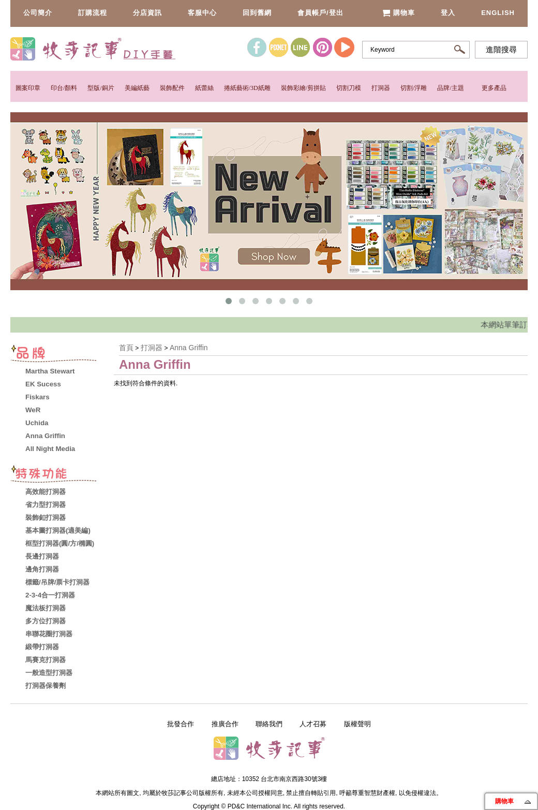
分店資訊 (147, 13)
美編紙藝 (137, 88)
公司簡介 (37, 13)
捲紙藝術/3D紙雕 (247, 88)
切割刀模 (348, 88)
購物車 (398, 13)
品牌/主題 (450, 88)
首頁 (126, 347)
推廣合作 (225, 724)
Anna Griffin (189, 347)
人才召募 (313, 724)
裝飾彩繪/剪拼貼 (303, 88)
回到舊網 (257, 13)
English (498, 13)
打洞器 (380, 88)
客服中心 (202, 13)
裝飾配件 (172, 88)
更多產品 (494, 88)
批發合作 (180, 724)
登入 (448, 13)
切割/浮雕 (413, 88)
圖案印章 (28, 88)
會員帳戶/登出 (320, 13)
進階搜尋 (501, 50)
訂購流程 (92, 13)
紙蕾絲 (204, 88)
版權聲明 (357, 724)
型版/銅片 (100, 88)
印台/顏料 (64, 88)
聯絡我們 (269, 724)
